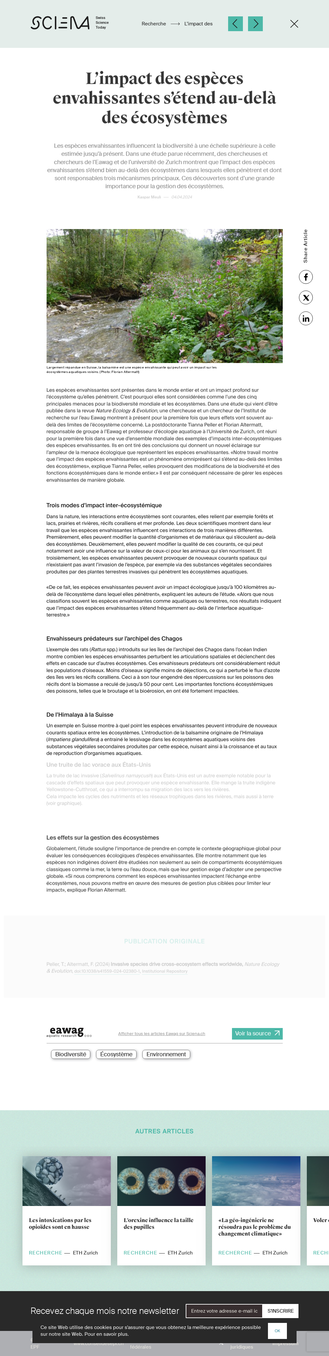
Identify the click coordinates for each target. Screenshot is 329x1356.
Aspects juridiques (241, 1343)
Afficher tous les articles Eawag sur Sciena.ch (161, 1033)
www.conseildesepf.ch (99, 1343)
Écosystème (116, 1054)
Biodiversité (70, 1054)
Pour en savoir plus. (106, 1334)
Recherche (154, 24)
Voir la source (253, 1033)
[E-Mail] (224, 1311)
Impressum (285, 1343)
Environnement (166, 1054)
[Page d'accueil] (76, 24)
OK (277, 1331)
